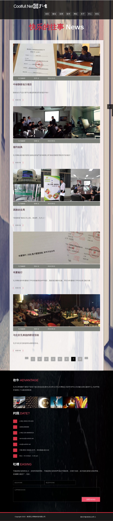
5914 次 (36, 266)
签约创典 (17, 147)
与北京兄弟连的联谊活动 (26, 335)
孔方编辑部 (21, 78)
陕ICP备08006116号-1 (88, 517)
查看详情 (18, 100)
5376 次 (36, 78)
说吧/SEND (90, 499)
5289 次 (36, 141)
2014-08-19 (51, 329)
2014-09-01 (51, 141)
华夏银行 (17, 272)
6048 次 (36, 203)
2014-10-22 (51, 78)
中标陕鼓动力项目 (22, 84)
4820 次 (36, 329)
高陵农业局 (19, 209)
